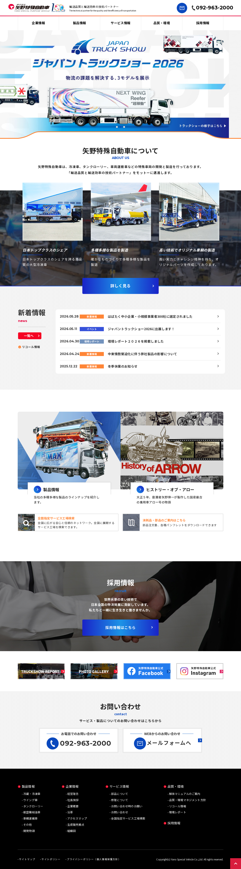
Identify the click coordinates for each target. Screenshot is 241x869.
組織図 (71, 831)
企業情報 (38, 22)
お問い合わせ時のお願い (126, 806)
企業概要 (73, 806)
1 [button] (117, 127)
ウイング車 (30, 800)
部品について (119, 794)
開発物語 (29, 831)
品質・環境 (161, 22)
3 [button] (124, 127)
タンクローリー (33, 806)
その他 (27, 825)
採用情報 (202, 22)
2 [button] (120, 127)
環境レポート (177, 812)
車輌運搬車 (30, 818)
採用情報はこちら (120, 627)
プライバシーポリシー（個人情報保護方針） (94, 859)
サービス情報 (120, 22)
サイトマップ (27, 859)
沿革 (70, 812)
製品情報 (79, 22)
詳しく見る (120, 286)
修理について (119, 800)
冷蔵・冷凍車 (31, 794)
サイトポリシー (51, 859)
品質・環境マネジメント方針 (187, 800)
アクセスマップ (77, 818)
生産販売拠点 (75, 825)
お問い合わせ (119, 812)
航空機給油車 (31, 812)
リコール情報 (31, 347)
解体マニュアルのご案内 (184, 794)
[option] (120, 84)
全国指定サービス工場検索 (128, 818)
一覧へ (29, 335)
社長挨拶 (73, 800)
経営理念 (73, 794)
